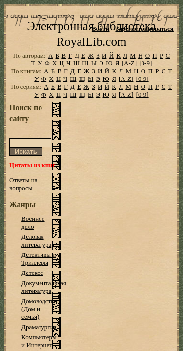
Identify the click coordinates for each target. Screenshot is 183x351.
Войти (101, 28)
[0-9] (145, 76)
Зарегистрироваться (144, 28)
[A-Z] (129, 76)
